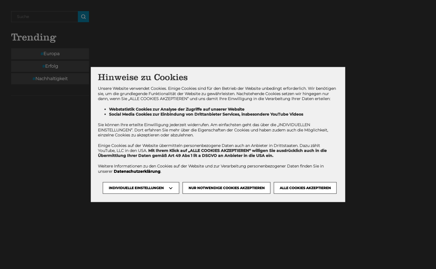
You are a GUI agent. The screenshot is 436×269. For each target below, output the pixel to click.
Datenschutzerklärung (137, 171)
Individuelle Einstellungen (136, 188)
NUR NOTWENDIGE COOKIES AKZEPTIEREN (227, 188)
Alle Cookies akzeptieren (305, 188)
